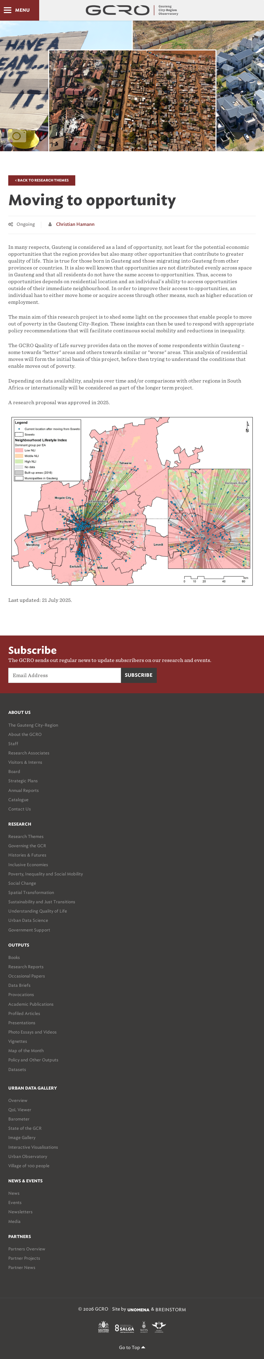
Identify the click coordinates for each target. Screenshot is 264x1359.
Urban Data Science (28, 920)
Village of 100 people (29, 1165)
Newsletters (20, 1211)
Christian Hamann (75, 224)
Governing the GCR (27, 845)
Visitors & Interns (25, 762)
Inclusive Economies (28, 864)
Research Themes (26, 836)
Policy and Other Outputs (33, 1059)
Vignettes (17, 1041)
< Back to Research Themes (42, 180)
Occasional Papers (26, 976)
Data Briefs (19, 985)
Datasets (17, 1069)
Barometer (19, 1119)
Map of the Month (26, 1050)
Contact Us (19, 808)
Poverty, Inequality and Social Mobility (45, 873)
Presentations (21, 1022)
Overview (18, 1100)
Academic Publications (31, 1004)
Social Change (22, 883)
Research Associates (29, 752)
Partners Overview (26, 1248)
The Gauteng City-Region (33, 725)
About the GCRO (25, 734)
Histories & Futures (27, 855)
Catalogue (18, 799)
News (14, 1193)
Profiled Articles (24, 1013)
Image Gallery (21, 1137)
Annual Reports (23, 790)
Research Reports (26, 966)
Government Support (29, 929)
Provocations (21, 994)
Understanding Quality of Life (37, 911)
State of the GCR (25, 1128)
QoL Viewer (19, 1109)
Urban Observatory (27, 1156)
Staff (13, 743)
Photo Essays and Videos (32, 1032)
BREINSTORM (170, 1309)
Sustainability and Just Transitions (41, 901)
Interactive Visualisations (33, 1147)
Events (15, 1202)
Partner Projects (24, 1258)
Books (14, 957)
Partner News (21, 1267)
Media (14, 1221)
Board (14, 771)
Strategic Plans (23, 780)
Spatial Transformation (31, 892)
